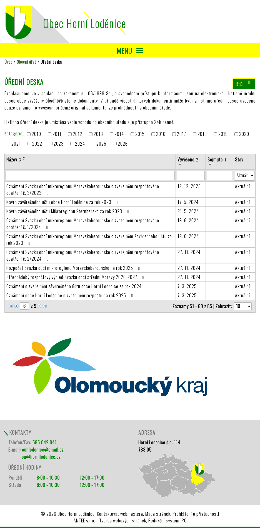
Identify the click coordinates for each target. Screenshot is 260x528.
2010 (36, 134)
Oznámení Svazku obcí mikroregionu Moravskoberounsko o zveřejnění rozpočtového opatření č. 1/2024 (82, 223)
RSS (244, 83)
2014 (119, 134)
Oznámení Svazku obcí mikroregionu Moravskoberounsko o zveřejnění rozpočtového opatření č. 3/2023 (82, 189)
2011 (56, 134)
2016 (161, 134)
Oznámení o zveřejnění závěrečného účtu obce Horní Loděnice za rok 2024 (78, 286)
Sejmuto (217, 159)
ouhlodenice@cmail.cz (43, 449)
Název (13, 159)
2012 (77, 134)
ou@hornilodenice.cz (41, 457)
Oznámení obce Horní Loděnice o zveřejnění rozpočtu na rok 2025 (70, 295)
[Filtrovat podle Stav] (244, 176)
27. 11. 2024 (189, 252)
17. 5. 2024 (188, 202)
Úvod (8, 62)
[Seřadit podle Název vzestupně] (24, 157)
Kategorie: (14, 133)
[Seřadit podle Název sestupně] (24, 159)
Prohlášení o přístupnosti (195, 513)
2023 (59, 143)
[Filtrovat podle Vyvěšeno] (190, 175)
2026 (123, 143)
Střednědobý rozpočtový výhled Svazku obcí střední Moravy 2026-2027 (76, 277)
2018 (202, 134)
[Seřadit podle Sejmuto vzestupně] (211, 164)
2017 (181, 134)
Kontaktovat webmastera (120, 513)
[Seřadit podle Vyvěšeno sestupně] (181, 166)
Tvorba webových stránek (122, 520)
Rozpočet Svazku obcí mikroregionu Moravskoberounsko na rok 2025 (74, 268)
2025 (101, 143)
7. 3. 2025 (187, 286)
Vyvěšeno (188, 159)
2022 (37, 143)
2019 (223, 134)
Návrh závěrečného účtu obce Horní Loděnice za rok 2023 (63, 202)
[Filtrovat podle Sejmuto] (219, 175)
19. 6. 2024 (188, 220)
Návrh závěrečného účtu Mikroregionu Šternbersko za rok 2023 (68, 211)
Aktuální (242, 186)
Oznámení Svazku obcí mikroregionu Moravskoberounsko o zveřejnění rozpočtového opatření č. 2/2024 (82, 255)
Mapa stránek (157, 513)
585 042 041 (44, 442)
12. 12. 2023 (189, 186)
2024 (80, 143)
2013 (98, 134)
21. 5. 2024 (188, 211)
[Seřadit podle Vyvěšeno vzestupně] (181, 164)
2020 (244, 134)
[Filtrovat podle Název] (90, 175)
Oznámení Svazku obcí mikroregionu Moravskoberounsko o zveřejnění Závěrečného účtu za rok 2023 (89, 239)
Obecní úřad (26, 62)
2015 (140, 134)
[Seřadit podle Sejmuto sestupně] (211, 166)
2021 (16, 143)
